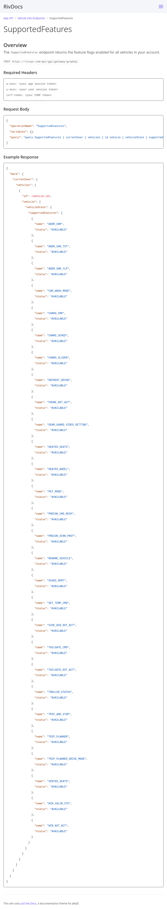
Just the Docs (28, 903)
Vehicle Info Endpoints (31, 18)
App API (8, 18)
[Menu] (161, 6)
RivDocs (13, 6)
